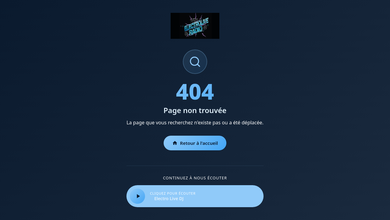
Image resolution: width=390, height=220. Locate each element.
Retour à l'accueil (195, 143)
